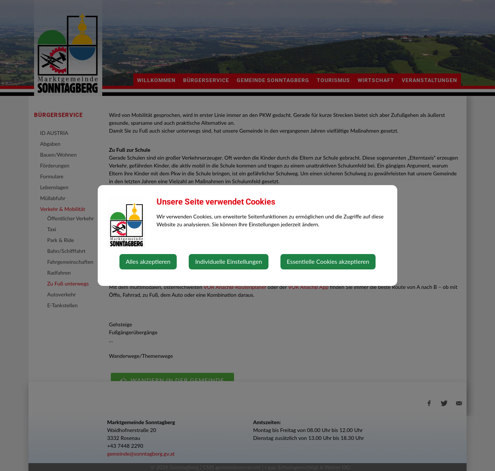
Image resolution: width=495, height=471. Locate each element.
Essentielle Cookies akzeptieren (328, 261)
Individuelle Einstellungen (228, 261)
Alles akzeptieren (148, 261)
